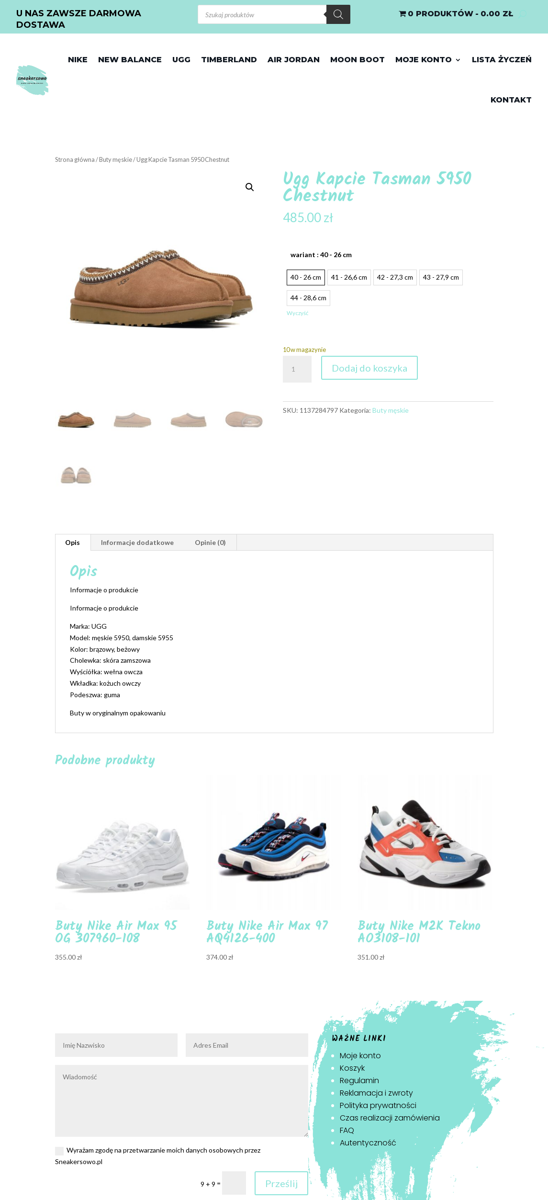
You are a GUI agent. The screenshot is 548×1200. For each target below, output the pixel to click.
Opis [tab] (72, 542)
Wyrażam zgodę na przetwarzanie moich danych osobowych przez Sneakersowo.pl (157, 1156)
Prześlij (281, 1183)
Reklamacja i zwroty (376, 1092)
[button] (249, 187)
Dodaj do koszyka (369, 368)
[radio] (306, 277)
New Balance (130, 59)
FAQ (347, 1130)
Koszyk (352, 1068)
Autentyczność (368, 1142)
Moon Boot (357, 59)
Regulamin (359, 1080)
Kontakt (511, 99)
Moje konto (423, 59)
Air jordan (294, 59)
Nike (78, 59)
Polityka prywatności (378, 1105)
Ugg (181, 59)
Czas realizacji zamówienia (390, 1117)
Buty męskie (115, 159)
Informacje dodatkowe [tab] (137, 542)
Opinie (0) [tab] (210, 542)
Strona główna (75, 159)
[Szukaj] (338, 14)
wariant (321, 254)
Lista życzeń (502, 59)
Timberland (229, 59)
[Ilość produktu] (297, 369)
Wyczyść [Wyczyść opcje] (297, 313)
